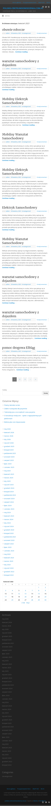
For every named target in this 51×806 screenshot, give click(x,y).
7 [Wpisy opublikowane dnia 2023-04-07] (32, 590)
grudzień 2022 (9, 572)
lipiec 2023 (8, 547)
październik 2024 (10, 495)
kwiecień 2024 (9, 516)
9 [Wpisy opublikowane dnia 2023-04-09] (45, 590)
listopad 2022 (9, 575)
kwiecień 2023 (9, 558)
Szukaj (4, 390)
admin (8, 33)
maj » (28, 603)
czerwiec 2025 (9, 467)
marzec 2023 (8, 561)
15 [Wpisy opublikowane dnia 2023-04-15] (39, 594)
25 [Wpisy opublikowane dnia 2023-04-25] (12, 600)
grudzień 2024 (9, 488)
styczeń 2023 (9, 568)
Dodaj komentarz (42, 33)
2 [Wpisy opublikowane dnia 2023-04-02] (45, 587)
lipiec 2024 (8, 505)
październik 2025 (10, 453)
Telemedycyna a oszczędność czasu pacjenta (19, 412)
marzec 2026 (8, 436)
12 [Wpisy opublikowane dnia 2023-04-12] (19, 594)
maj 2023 (7, 554)
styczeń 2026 (9, 443)
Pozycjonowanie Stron (29, 2)
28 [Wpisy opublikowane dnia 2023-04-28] (32, 600)
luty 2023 (7, 565)
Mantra (36, 801)
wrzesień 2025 (9, 457)
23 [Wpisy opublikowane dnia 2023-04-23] (45, 597)
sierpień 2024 (9, 502)
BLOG (48, 2)
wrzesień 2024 (9, 499)
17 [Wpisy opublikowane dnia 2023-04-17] (6, 597)
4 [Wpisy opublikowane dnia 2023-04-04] (12, 590)
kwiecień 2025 (9, 474)
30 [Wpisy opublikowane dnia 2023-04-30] (45, 600)
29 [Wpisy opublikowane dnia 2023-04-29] (39, 600)
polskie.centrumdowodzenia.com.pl (23, 8)
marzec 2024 (8, 519)
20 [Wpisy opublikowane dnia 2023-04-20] (25, 597)
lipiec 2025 (8, 464)
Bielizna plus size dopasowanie (14, 422)
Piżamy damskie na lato (12, 405)
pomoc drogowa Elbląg (18, 348)
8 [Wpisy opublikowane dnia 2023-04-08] (38, 590)
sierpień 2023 (9, 544)
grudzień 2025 (9, 446)
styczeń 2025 (9, 485)
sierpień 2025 (9, 460)
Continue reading (22, 52)
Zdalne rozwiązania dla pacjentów (15, 409)
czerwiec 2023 (9, 551)
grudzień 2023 (9, 530)
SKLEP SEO (41, 2)
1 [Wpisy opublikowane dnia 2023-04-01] (38, 587)
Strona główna (17, 2)
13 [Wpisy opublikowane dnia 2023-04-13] (25, 594)
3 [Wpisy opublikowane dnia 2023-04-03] (5, 590)
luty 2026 (7, 439)
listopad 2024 (9, 492)
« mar (23, 603)
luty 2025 (7, 481)
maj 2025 (7, 471)
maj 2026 (7, 429)
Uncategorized (26, 33)
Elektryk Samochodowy (19, 207)
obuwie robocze (13, 30)
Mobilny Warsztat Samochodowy (15, 136)
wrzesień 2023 (9, 540)
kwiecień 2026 (9, 432)
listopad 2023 (9, 533)
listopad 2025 (9, 450)
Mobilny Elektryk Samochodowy (15, 101)
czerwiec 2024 (9, 509)
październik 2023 (10, 537)
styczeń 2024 (9, 526)
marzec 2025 (8, 478)
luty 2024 (7, 523)
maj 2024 (7, 512)
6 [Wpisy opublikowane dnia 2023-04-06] (25, 590)
